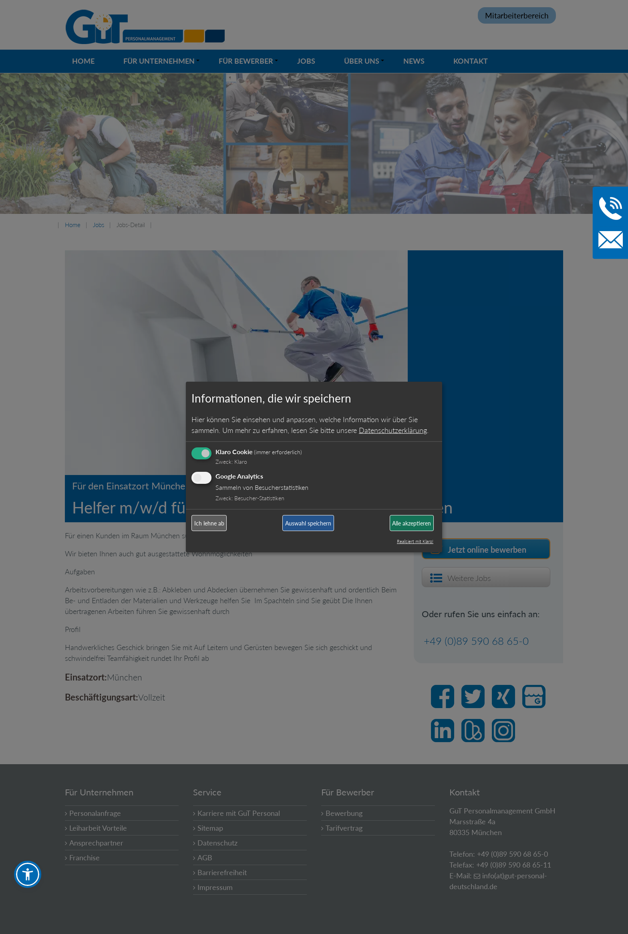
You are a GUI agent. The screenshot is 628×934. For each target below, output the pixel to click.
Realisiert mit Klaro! (415, 541)
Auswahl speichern (308, 523)
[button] (27, 874)
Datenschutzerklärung (393, 429)
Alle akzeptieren (411, 523)
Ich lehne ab (209, 523)
